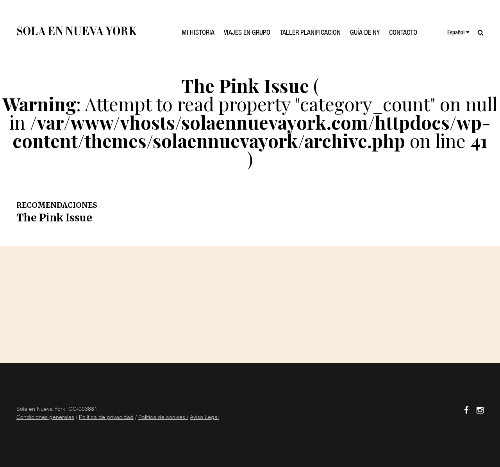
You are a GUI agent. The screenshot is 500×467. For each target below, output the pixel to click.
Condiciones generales (45, 418)
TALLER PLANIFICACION (310, 33)
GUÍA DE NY (365, 33)
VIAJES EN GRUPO (247, 33)
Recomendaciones (56, 205)
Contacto (403, 33)
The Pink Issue (54, 217)
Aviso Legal (204, 418)
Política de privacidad (106, 418)
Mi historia (198, 33)
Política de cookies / (163, 418)
